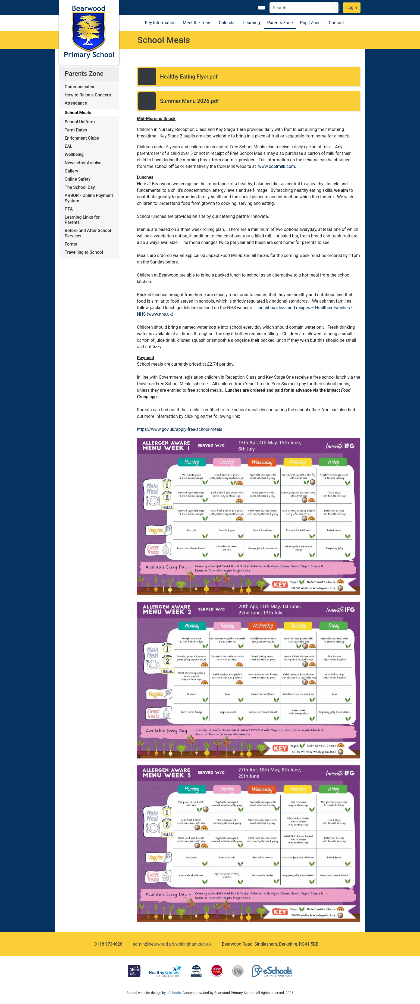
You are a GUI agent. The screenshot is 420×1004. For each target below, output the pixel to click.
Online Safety (77, 179)
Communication (80, 86)
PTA (69, 209)
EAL (68, 146)
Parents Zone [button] (280, 22)
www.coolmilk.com (276, 166)
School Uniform (80, 121)
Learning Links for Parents (82, 220)
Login (351, 7)
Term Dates (76, 130)
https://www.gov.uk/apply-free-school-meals (179, 429)
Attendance (76, 103)
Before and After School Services (88, 233)
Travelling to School (84, 252)
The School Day (80, 187)
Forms (71, 244)
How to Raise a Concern (88, 95)
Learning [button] (251, 22)
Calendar (227, 22)
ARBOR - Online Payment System (89, 198)
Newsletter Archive (83, 162)
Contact (336, 22)
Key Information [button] (160, 22)
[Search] (300, 7)
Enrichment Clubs (82, 138)
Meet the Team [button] (197, 22)
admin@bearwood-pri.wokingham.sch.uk (172, 944)
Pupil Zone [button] (310, 22)
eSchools (174, 993)
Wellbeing (74, 154)
